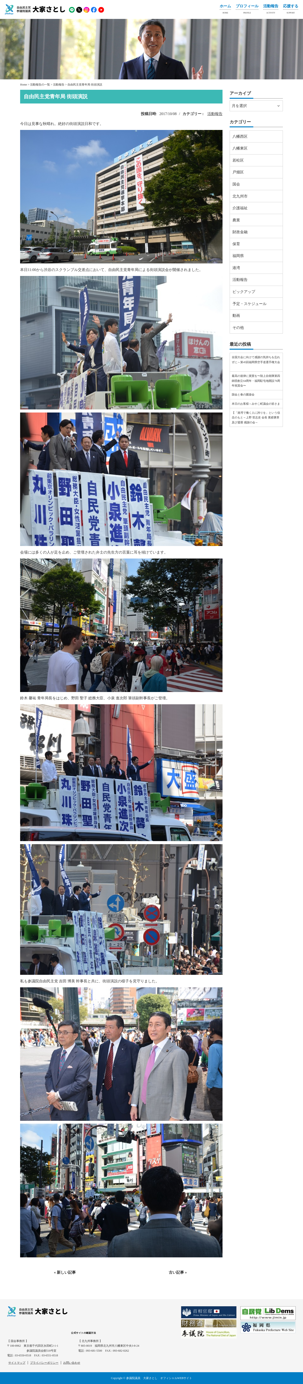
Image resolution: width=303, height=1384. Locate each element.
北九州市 (240, 196)
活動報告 (270, 10)
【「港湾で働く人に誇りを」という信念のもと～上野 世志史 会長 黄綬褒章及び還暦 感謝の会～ (256, 417)
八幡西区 (240, 136)
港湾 (236, 268)
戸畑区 (238, 172)
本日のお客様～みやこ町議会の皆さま (256, 403)
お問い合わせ (71, 1362)
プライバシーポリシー (44, 1362)
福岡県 (238, 256)
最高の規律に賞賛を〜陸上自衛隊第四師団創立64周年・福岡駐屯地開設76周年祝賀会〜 (256, 380)
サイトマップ (16, 1362)
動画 (236, 316)
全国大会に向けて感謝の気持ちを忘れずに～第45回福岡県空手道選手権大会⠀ (256, 362)
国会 (236, 184)
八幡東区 (240, 148)
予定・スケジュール (249, 304)
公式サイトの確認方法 (83, 1333)
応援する (290, 10)
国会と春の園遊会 (243, 394)
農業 (236, 220)
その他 (238, 328)
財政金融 (240, 232)
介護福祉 (240, 208)
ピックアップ (243, 292)
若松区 (238, 160)
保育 (236, 244)
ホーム (225, 10)
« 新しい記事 (65, 1272)
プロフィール (247, 10)
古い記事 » (178, 1272)
